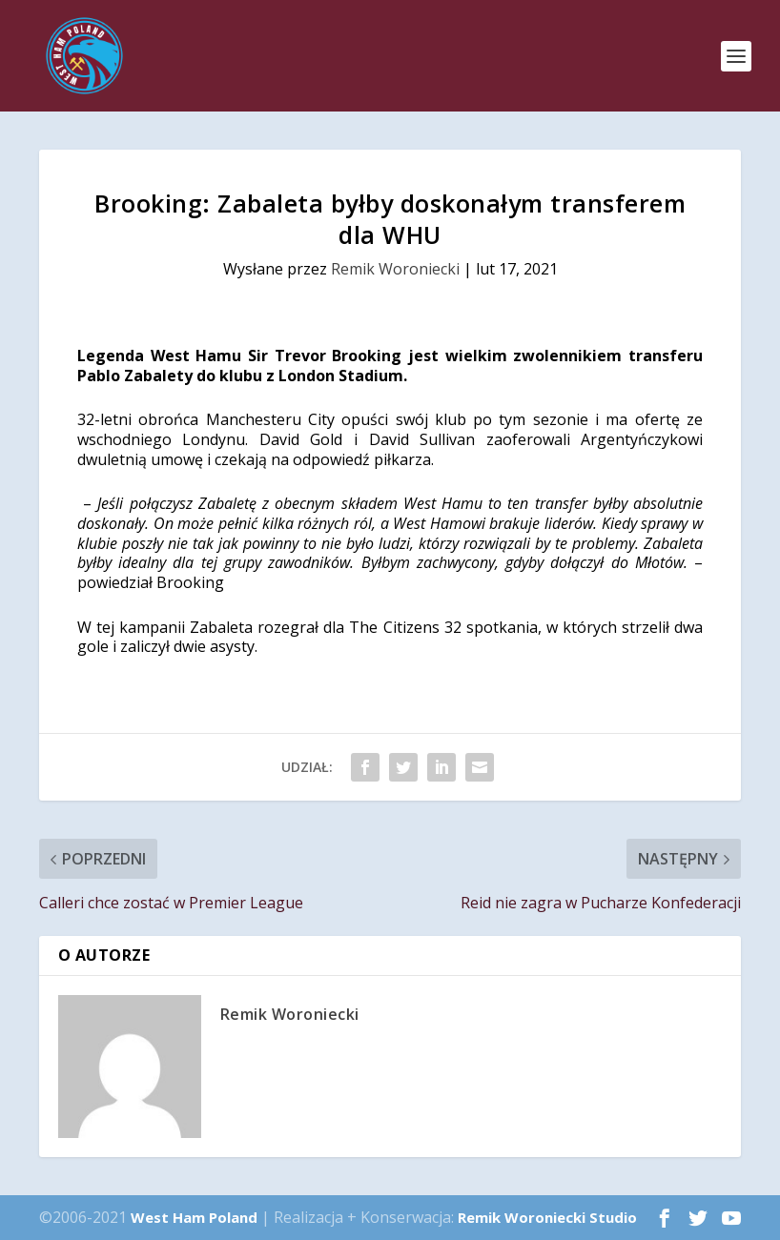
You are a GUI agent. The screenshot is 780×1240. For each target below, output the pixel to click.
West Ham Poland (194, 1217)
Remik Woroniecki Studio (547, 1217)
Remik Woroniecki (395, 268)
